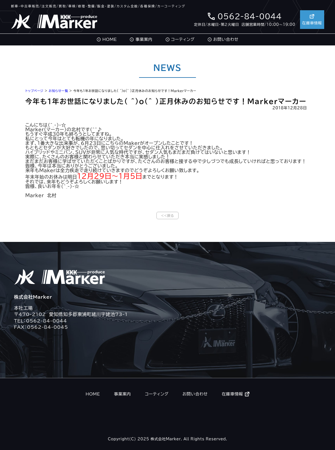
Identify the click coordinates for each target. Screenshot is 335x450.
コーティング (183, 39)
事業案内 (143, 39)
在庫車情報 (311, 18)
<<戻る (167, 215)
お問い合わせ (226, 39)
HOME (109, 39)
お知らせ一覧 (58, 90)
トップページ (34, 90)
